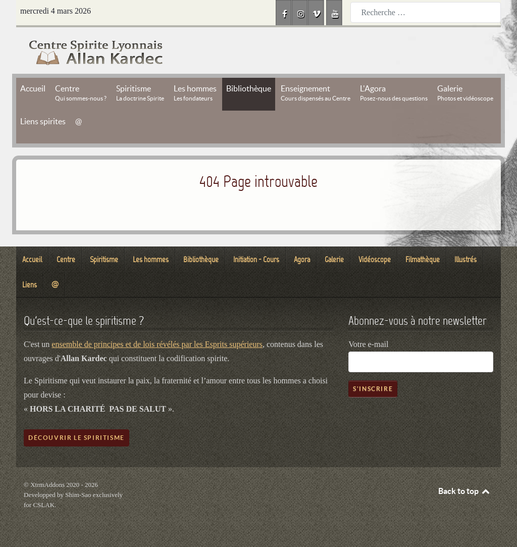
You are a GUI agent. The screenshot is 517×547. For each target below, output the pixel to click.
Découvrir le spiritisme (76, 437)
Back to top (464, 490)
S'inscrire (373, 388)
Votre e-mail (368, 344)
